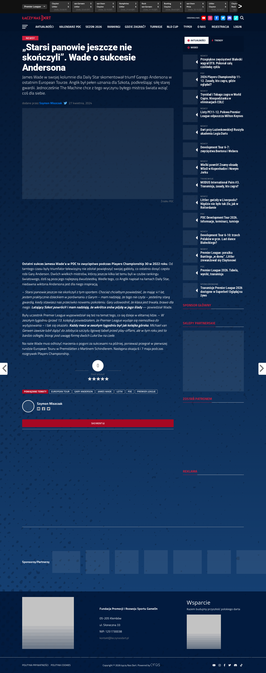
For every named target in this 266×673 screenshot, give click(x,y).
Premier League (146, 391)
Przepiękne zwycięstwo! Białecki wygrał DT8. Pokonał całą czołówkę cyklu (221, 63)
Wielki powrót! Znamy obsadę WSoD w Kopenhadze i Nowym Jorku (219, 168)
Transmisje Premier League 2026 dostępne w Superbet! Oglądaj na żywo (221, 291)
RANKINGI (113, 26)
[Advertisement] (98, 234)
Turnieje (156, 26)
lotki (120, 391)
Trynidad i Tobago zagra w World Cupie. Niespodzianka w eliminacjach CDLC (220, 98)
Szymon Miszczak (50, 103)
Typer (188, 26)
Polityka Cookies (61, 665)
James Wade (105, 391)
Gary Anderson (83, 391)
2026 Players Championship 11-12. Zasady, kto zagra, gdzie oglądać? (220, 80)
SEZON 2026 (94, 26)
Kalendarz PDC (70, 26)
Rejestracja (220, 26)
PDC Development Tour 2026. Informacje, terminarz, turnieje (219, 219)
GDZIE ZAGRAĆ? (135, 26)
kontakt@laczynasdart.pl (114, 638)
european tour (60, 391)
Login (237, 26)
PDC (130, 391)
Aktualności (44, 26)
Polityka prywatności (35, 665)
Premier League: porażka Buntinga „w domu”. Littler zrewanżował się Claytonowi (218, 256)
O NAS (201, 26)
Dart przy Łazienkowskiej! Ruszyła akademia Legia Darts (222, 131)
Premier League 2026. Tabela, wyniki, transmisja (219, 272)
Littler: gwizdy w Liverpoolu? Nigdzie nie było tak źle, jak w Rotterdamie (219, 203)
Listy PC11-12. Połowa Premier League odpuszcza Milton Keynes (221, 114)
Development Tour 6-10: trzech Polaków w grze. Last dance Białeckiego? (220, 238)
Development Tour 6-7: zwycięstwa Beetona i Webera (219, 149)
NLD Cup (172, 26)
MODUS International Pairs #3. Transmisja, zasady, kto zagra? (219, 184)
